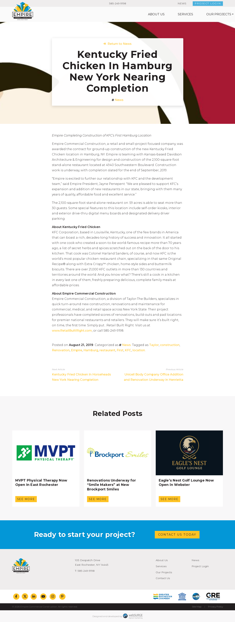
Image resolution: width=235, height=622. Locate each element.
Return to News (117, 44)
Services (131, 14)
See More (26, 499)
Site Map (196, 606)
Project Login (208, 3)
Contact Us (208, 14)
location (139, 350)
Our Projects (164, 14)
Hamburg (90, 350)
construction (170, 345)
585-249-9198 (117, 3)
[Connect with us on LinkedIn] (34, 596)
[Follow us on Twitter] (25, 596)
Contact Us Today (177, 534)
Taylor (154, 345)
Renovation (61, 350)
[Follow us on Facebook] (16, 596)
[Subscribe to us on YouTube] (43, 596)
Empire (76, 350)
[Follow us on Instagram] (53, 596)
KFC (128, 350)
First (120, 350)
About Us (102, 14)
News (182, 3)
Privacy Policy (215, 606)
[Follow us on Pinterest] (62, 596)
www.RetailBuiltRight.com (72, 330)
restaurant (107, 350)
